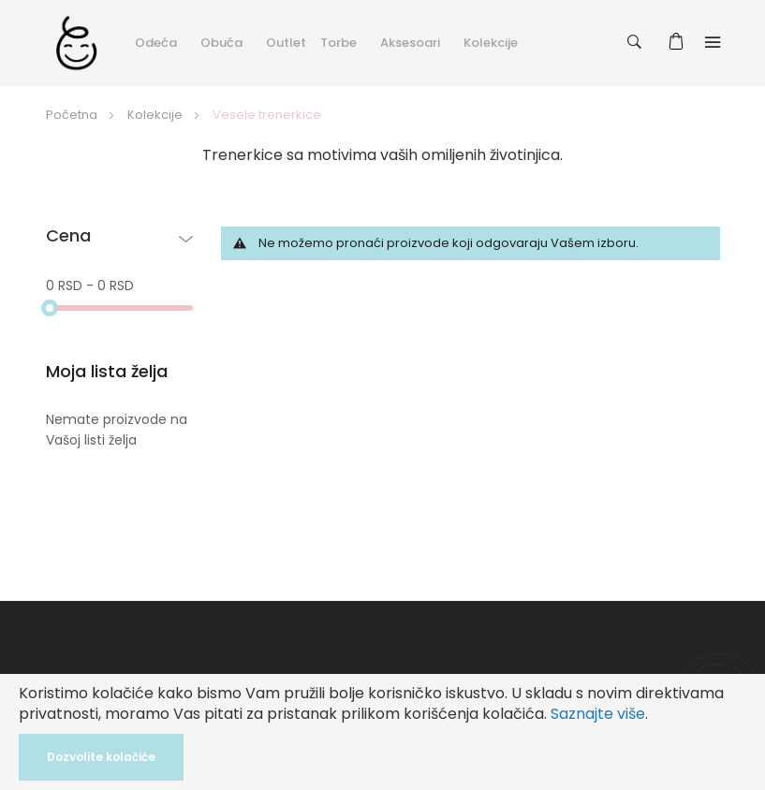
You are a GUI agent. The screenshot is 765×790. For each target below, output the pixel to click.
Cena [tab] (68, 237)
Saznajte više (598, 713)
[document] (382, 732)
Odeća (156, 42)
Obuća (221, 42)
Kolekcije (490, 42)
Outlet (286, 42)
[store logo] (76, 42)
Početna (73, 115)
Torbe (338, 42)
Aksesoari (410, 42)
